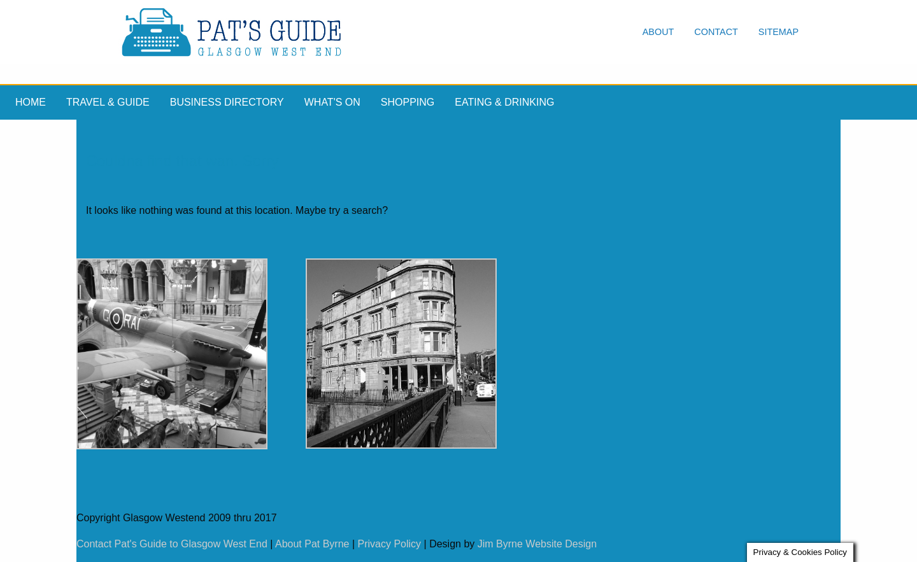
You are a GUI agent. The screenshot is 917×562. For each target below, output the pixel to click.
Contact (715, 32)
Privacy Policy (390, 543)
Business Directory (227, 102)
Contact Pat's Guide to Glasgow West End (171, 543)
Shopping (407, 102)
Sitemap (778, 32)
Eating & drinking (504, 102)
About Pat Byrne (312, 543)
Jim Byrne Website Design (537, 543)
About (658, 32)
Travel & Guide (108, 102)
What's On (332, 102)
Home (30, 102)
